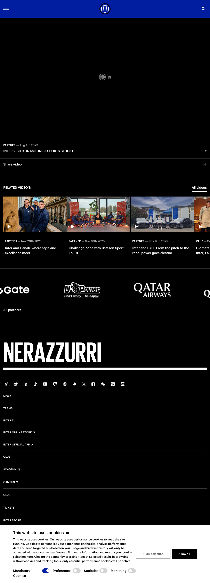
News (7, 396)
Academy (9, 469)
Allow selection (153, 554)
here (29, 557)
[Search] (203, 8)
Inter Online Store (17, 432)
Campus (9, 482)
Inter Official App (16, 444)
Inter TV (9, 420)
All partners (12, 310)
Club (6, 456)
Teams (8, 408)
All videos (199, 187)
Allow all (184, 554)
